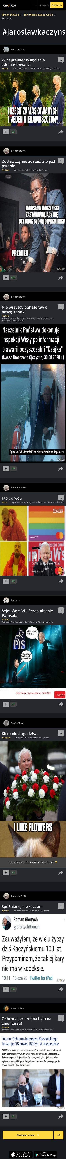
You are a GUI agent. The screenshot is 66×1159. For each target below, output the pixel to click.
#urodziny (26, 911)
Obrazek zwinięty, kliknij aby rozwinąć (31, 862)
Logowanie (44, 5)
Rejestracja (57, 5)
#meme (17, 170)
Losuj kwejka (60, 1136)
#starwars (32, 622)
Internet (5, 911)
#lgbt (26, 502)
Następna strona (28, 1135)
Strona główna (10, 14)
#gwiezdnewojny (45, 622)
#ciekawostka (36, 68)
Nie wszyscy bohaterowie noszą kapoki (24, 309)
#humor (25, 68)
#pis (14, 502)
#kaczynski (30, 1030)
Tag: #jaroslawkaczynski (38, 14)
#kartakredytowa (55, 502)
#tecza (20, 502)
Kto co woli (12, 498)
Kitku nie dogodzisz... (20, 733)
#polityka (23, 622)
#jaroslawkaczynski (39, 170)
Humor (5, 68)
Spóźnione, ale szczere (22, 906)
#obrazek (17, 68)
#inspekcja (32, 318)
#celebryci (48, 68)
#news (56, 68)
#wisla (4, 318)
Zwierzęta (6, 738)
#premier (25, 170)
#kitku (46, 738)
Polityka (5, 170)
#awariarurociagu (46, 318)
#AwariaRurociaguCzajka (13, 320)
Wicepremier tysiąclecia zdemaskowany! (23, 62)
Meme (4, 502)
